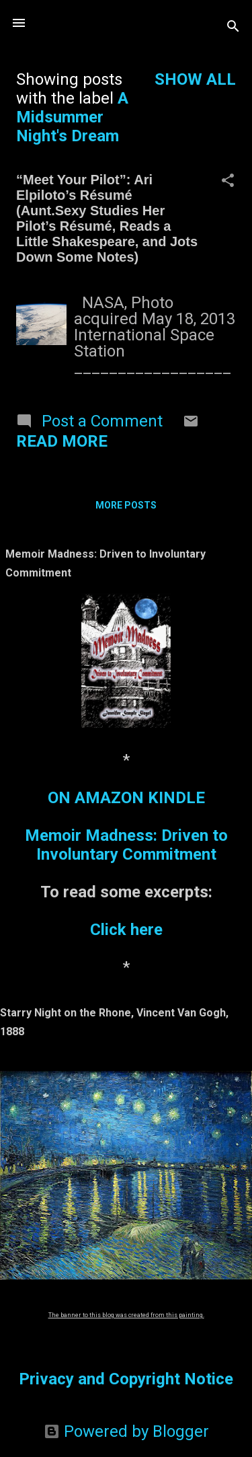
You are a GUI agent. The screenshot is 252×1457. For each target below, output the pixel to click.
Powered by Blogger (126, 1431)
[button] (228, 181)
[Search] (233, 27)
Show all (195, 79)
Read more (62, 441)
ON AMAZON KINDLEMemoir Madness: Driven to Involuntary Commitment (126, 826)
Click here (126, 929)
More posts (126, 505)
